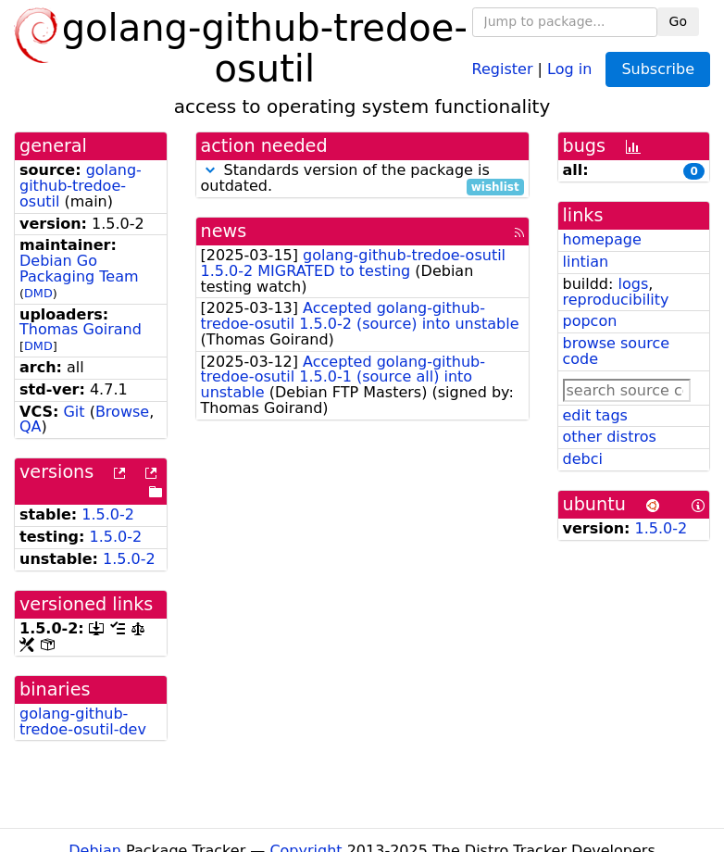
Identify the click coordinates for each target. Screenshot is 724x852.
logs (633, 284)
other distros (609, 436)
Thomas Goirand (80, 329)
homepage (602, 239)
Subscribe (657, 69)
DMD (38, 293)
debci (583, 459)
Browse (122, 411)
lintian (586, 261)
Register (502, 68)
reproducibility (616, 299)
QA (30, 426)
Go (678, 21)
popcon (590, 321)
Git (73, 411)
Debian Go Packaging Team (79, 268)
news (224, 231)
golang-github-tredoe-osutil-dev (82, 721)
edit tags (595, 415)
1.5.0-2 (107, 514)
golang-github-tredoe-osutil (80, 185)
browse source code (616, 351)
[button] (210, 170)
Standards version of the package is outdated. (362, 178)
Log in (569, 68)
